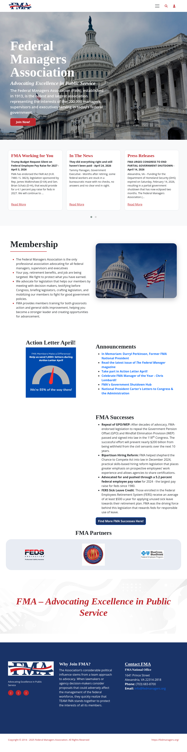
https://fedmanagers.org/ (165, 745)
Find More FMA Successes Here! (121, 527)
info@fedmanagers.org (150, 694)
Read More (18, 210)
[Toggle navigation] (157, 8)
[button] (91, 223)
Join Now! (23, 128)
